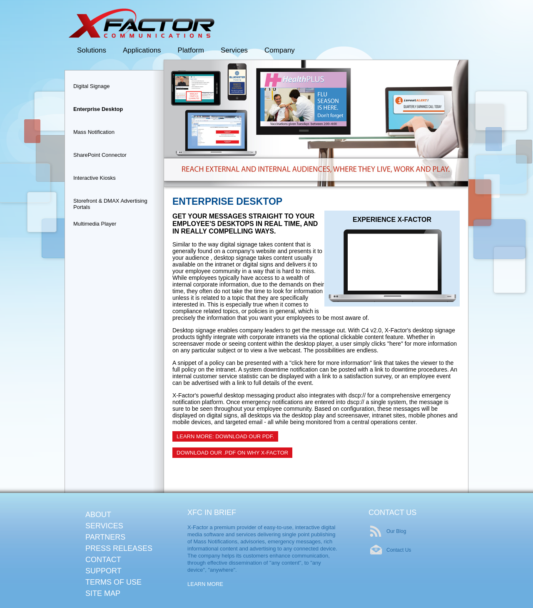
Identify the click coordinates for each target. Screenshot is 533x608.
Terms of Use (113, 582)
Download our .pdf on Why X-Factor (232, 453)
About (98, 514)
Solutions (91, 50)
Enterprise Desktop (98, 109)
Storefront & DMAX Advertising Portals (110, 203)
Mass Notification (94, 132)
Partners (105, 537)
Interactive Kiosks (94, 178)
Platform (191, 50)
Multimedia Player (94, 224)
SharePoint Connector (100, 155)
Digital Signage (91, 86)
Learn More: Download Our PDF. (225, 436)
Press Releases (118, 548)
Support (103, 571)
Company (279, 50)
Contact (103, 559)
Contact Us (398, 550)
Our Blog (396, 531)
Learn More (205, 584)
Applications (142, 50)
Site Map (102, 593)
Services (234, 50)
